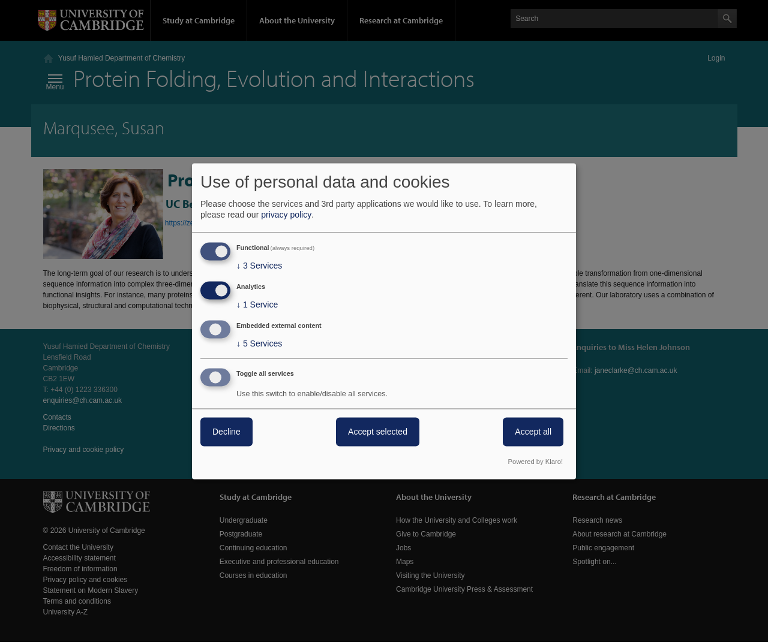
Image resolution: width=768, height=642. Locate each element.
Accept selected (377, 431)
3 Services (259, 266)
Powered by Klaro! (535, 461)
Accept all (533, 431)
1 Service (257, 305)
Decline (226, 431)
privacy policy (286, 215)
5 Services (259, 343)
